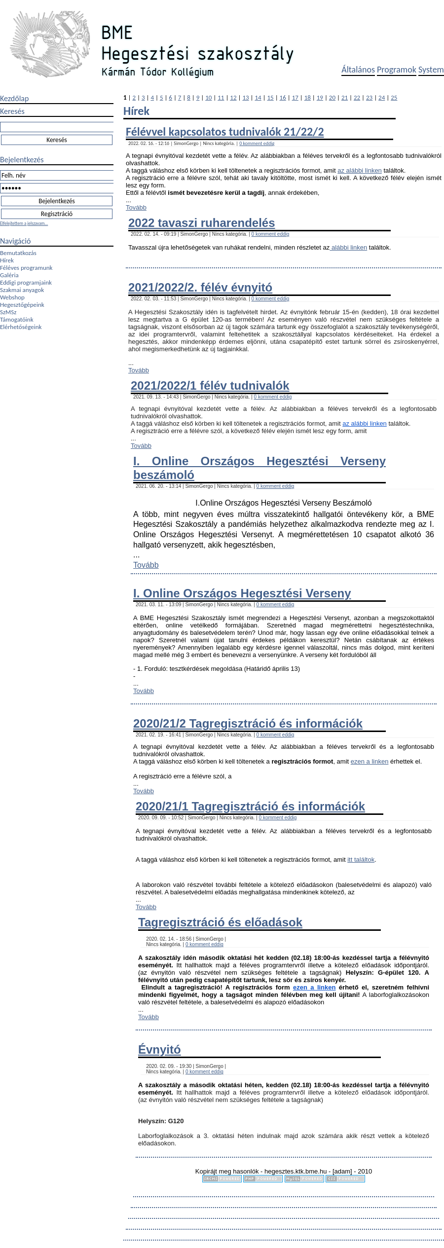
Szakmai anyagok (22, 290)
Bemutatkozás (18, 253)
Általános (358, 69)
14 (258, 97)
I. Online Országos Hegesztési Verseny (242, 593)
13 (245, 97)
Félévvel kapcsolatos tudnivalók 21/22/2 (225, 131)
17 (295, 97)
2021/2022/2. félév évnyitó (200, 287)
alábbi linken (348, 247)
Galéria (9, 275)
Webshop (12, 297)
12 (233, 97)
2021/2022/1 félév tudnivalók (210, 385)
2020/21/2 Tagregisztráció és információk (248, 723)
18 (307, 97)
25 (394, 97)
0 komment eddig (256, 143)
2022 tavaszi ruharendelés (201, 222)
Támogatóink (17, 319)
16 (283, 97)
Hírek (7, 260)
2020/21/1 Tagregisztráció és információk (250, 806)
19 (320, 97)
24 (381, 97)
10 (208, 97)
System (431, 69)
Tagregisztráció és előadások (220, 922)
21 (344, 97)
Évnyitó (159, 1049)
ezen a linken (370, 761)
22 (357, 97)
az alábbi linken (359, 170)
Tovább (136, 207)
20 (332, 97)
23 (369, 97)
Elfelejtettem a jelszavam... (24, 223)
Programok (396, 69)
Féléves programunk (26, 267)
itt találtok (360, 859)
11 (221, 97)
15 (270, 97)
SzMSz (8, 312)
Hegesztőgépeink (22, 304)
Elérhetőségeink (20, 326)
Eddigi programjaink (26, 282)
